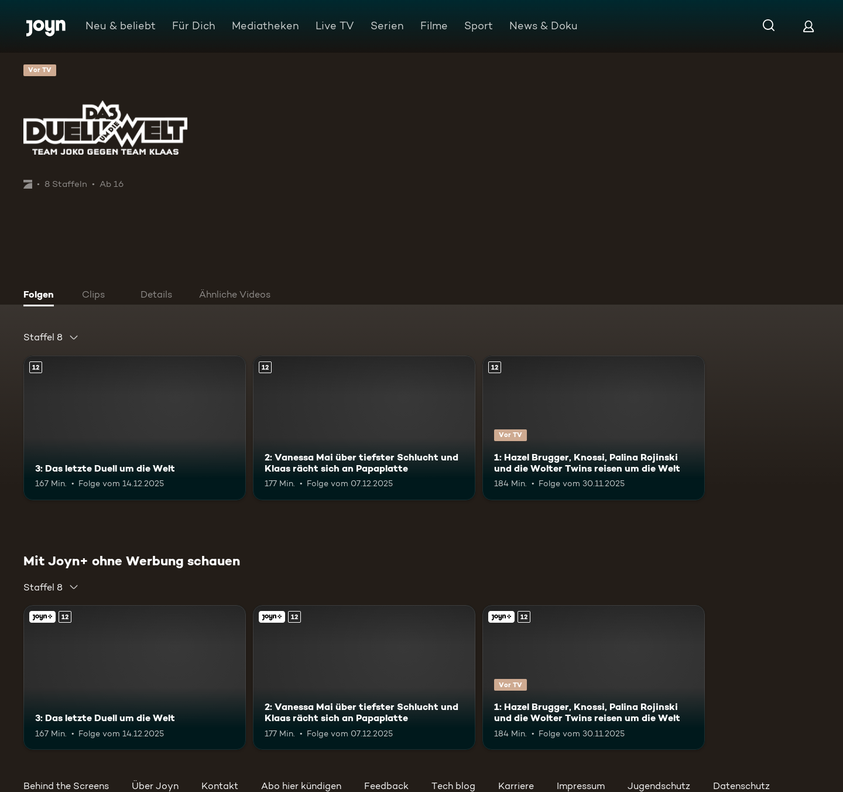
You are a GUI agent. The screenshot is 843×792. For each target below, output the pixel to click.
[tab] (41, 295)
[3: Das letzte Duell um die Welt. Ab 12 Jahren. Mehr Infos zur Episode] (134, 428)
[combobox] (51, 337)
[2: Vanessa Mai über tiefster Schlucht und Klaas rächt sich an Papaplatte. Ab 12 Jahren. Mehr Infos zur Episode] (364, 428)
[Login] (808, 26)
